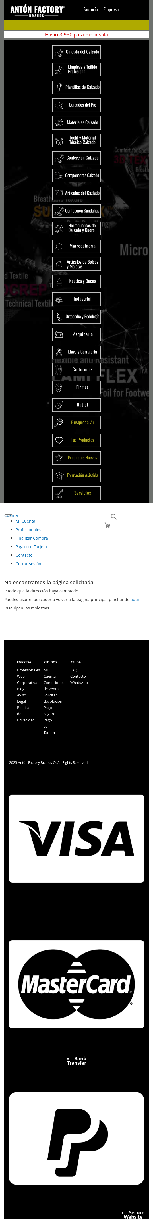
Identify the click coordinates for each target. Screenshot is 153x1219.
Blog (20, 688)
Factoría (90, 9)
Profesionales (28, 529)
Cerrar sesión (28, 563)
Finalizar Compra (32, 538)
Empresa (111, 9)
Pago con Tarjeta (31, 546)
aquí (135, 599)
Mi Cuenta (25, 521)
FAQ (73, 670)
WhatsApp (79, 682)
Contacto (24, 555)
